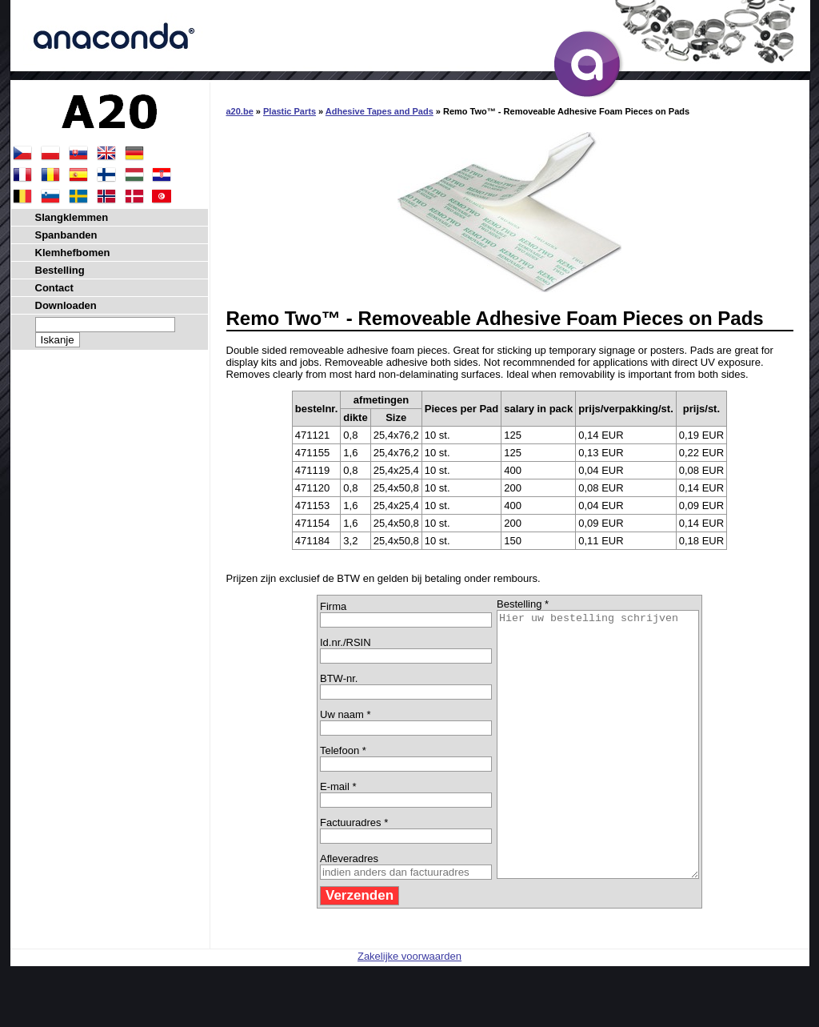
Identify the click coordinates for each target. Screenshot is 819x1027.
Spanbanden (66, 235)
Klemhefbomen (72, 253)
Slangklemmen (72, 217)
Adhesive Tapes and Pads (379, 111)
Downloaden (66, 305)
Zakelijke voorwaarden (409, 1009)
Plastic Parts (289, 111)
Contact (54, 288)
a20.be (240, 111)
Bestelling (60, 270)
